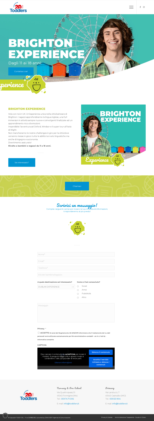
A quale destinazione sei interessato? (54, 282)
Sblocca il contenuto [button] (101, 352)
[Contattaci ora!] (21, 71)
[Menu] (130, 7)
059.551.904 (115, 399)
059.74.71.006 (67, 399)
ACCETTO (73, 336)
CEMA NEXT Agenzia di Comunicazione (57, 417)
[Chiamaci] (77, 186)
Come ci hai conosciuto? (88, 282)
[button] (5, 415)
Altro (84, 297)
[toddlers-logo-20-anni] (18, 7)
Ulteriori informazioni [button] (63, 363)
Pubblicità (86, 293)
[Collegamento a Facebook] (140, 7)
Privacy (41, 329)
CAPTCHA (41, 345)
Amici (84, 290)
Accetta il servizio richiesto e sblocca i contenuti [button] (100, 362)
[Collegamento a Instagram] (144, 7)
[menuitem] (130, 7)
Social (84, 286)
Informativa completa (45, 339)
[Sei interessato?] (21, 162)
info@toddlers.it (71, 404)
